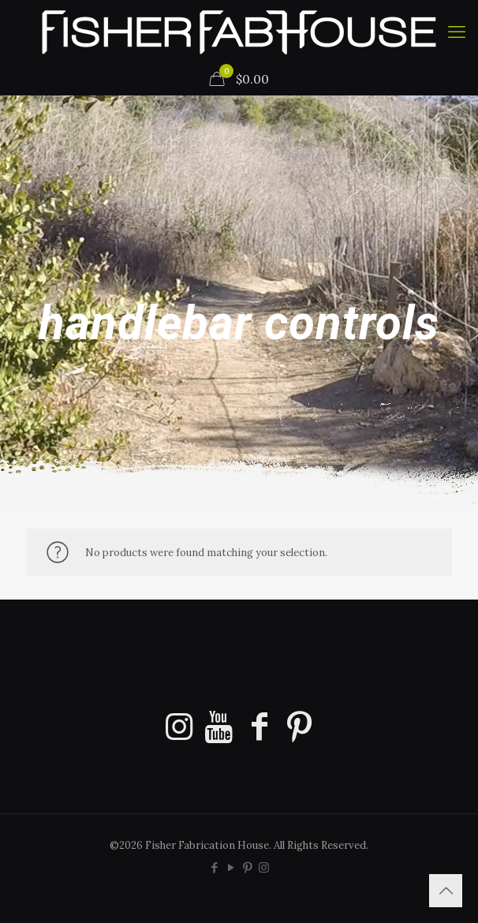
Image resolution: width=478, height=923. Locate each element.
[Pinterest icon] (247, 867)
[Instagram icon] (264, 867)
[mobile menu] (456, 31)
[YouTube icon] (231, 867)
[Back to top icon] (445, 890)
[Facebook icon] (214, 867)
